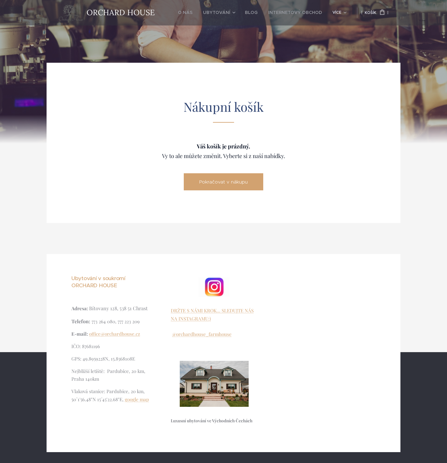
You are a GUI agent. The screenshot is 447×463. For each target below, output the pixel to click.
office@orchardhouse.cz (114, 334)
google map (137, 399)
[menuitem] (198, 12)
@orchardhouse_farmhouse (202, 334)
